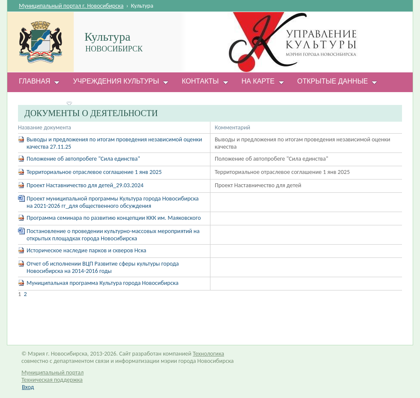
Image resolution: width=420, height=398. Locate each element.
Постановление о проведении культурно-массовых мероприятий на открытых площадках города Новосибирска (113, 234)
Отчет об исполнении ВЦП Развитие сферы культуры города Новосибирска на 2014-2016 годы (103, 267)
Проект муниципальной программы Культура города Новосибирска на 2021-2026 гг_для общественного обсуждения (112, 202)
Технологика (208, 353)
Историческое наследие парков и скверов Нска (86, 250)
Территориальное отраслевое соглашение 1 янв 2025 (94, 172)
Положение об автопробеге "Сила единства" (83, 158)
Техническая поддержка (52, 379)
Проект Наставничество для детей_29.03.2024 (85, 185)
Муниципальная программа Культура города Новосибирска (102, 283)
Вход (28, 387)
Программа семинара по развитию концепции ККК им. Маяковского (114, 217)
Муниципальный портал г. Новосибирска (71, 5)
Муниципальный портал (52, 372)
